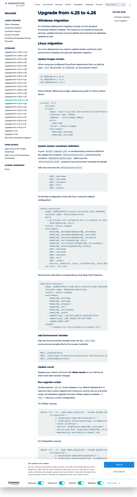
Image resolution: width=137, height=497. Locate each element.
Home (37, 5)
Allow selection (119, 481)
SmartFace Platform (13, 28)
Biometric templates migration (18, 138)
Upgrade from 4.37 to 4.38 (16, 59)
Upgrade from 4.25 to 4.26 (16, 100)
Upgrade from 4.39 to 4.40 (16, 52)
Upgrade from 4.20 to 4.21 (16, 117)
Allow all (119, 474)
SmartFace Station (13, 31)
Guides (68, 5)
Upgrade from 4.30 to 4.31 (16, 83)
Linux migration (120, 21)
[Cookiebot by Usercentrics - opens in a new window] (13, 492)
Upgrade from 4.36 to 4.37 (16, 62)
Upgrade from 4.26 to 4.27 (16, 97)
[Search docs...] (115, 5)
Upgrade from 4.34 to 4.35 (16, 69)
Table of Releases (12, 25)
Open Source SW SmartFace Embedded (17, 156)
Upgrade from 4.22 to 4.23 (16, 110)
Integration (78, 5)
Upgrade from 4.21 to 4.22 (15, 114)
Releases (89, 5)
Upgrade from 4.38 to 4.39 (16, 56)
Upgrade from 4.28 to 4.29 (16, 90)
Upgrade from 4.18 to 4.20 (16, 121)
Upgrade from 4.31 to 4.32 (15, 80)
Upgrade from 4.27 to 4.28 (16, 93)
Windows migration (122, 17)
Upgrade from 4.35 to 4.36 (16, 66)
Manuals (58, 5)
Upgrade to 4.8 (11, 134)
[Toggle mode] (129, 4)
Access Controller (12, 35)
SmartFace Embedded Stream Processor (18, 39)
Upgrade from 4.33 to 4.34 (16, 73)
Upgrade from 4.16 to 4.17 (15, 127)
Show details (112, 493)
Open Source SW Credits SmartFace (15, 150)
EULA (7, 169)
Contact (99, 5)
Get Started (48, 5)
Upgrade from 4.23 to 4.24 (16, 107)
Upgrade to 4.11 (11, 131)
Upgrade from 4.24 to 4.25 (16, 103)
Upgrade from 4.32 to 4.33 (16, 76)
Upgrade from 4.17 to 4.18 (15, 124)
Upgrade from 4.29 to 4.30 (16, 86)
